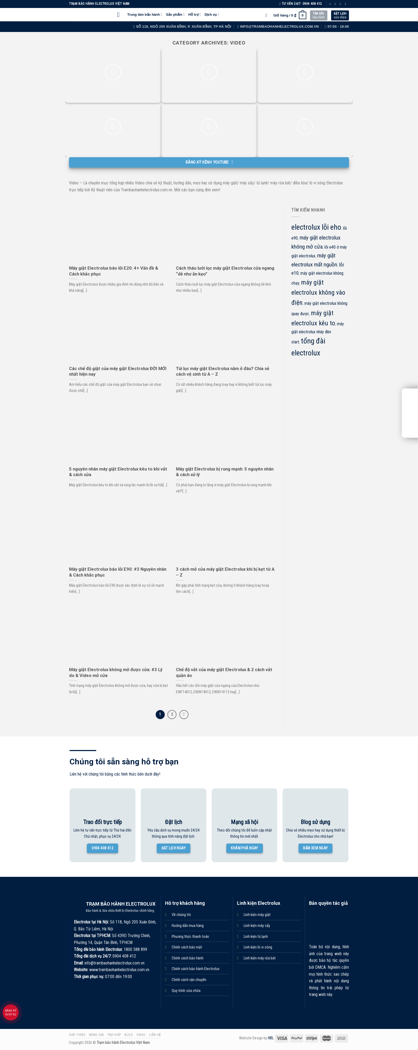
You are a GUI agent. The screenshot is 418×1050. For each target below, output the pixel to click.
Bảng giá (96, 1035)
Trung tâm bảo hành (144, 14)
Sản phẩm (175, 14)
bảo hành (319, 15)
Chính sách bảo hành (187, 958)
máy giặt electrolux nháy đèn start (317, 333)
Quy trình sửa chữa (186, 990)
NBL (271, 1038)
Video (141, 1035)
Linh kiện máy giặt (257, 915)
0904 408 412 (312, 4)
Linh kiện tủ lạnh (256, 936)
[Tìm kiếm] (268, 15)
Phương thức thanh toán (190, 936)
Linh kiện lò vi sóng (258, 947)
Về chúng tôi (181, 915)
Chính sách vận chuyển (189, 980)
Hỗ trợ (194, 14)
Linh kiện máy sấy (257, 925)
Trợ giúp (114, 1035)
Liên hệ (155, 1035)
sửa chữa (340, 15)
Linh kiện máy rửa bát (260, 958)
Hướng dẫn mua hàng (188, 925)
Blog (128, 1035)
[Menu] (120, 14)
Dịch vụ (212, 14)
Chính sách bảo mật (187, 947)
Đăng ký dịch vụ (10, 1012)
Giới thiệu (77, 1035)
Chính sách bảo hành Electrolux (195, 969)
